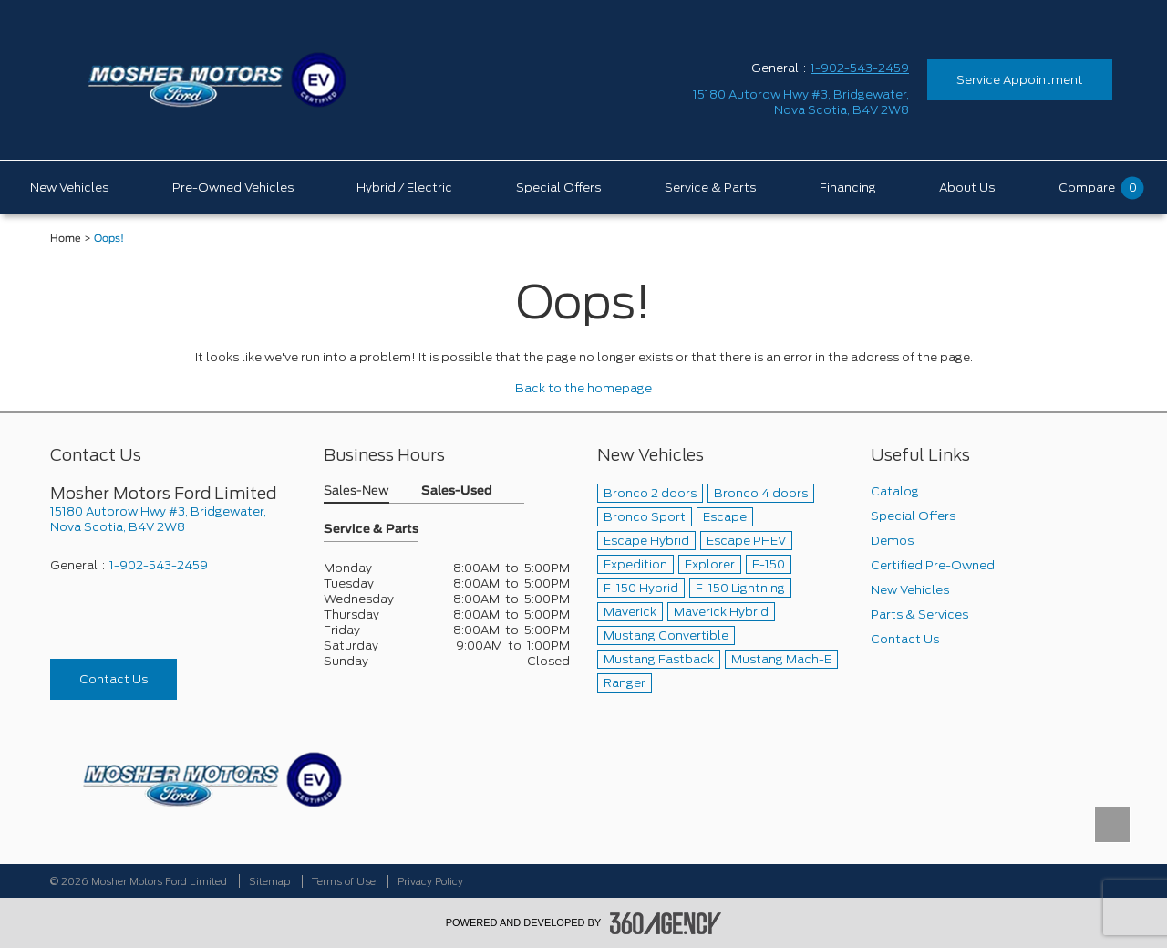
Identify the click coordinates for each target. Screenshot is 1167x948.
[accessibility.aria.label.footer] (665, 923)
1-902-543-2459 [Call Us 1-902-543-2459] (860, 68)
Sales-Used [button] (456, 491)
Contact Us (113, 679)
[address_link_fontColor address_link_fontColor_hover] (801, 102)
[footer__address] (173, 519)
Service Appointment (1019, 80)
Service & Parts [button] (371, 530)
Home (65, 239)
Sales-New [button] (356, 491)
